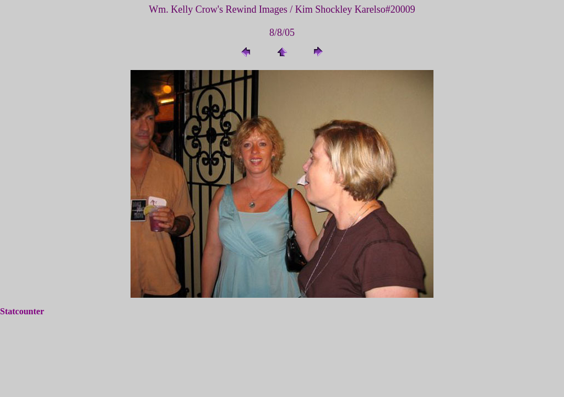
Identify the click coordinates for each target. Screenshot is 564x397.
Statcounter (22, 311)
